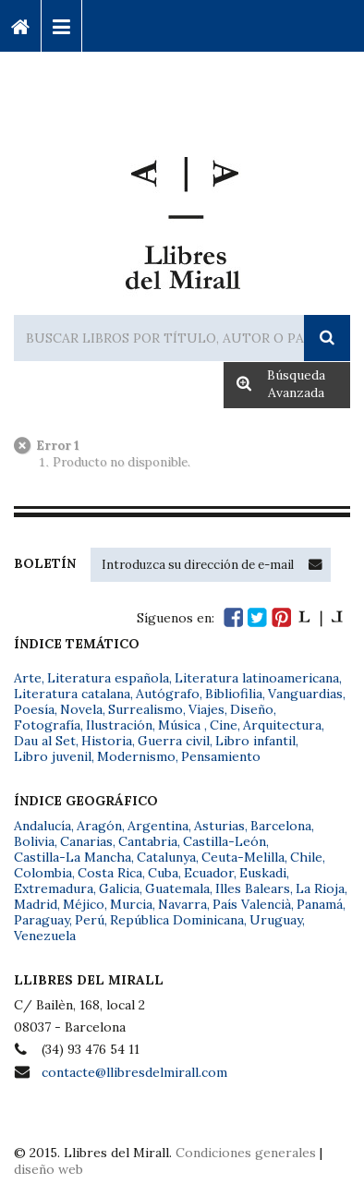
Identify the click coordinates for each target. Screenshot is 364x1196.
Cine (223, 725)
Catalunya (166, 857)
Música (181, 725)
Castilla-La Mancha (72, 857)
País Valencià (251, 904)
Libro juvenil (52, 756)
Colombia (43, 872)
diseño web (48, 1169)
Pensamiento (221, 756)
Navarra (182, 904)
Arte (28, 678)
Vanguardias (305, 693)
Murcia (131, 904)
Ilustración (119, 725)
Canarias (86, 841)
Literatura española (108, 678)
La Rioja (320, 888)
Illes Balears (252, 888)
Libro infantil (255, 740)
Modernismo (136, 756)
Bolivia (34, 841)
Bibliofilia (233, 693)
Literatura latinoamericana (257, 678)
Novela (81, 709)
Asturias (219, 825)
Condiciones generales (246, 1152)
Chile (306, 857)
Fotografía (47, 725)
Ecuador (209, 872)
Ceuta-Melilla (243, 857)
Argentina (157, 825)
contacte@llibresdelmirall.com (134, 1072)
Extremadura (53, 888)
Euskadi (262, 872)
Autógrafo (168, 693)
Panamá (320, 904)
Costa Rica (110, 872)
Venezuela (45, 935)
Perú (89, 920)
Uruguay (275, 920)
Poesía (34, 709)
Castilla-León (224, 841)
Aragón (99, 825)
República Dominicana (177, 920)
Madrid (35, 904)
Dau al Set (45, 740)
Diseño (251, 709)
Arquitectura (282, 725)
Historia (106, 740)
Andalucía (42, 825)
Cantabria (147, 841)
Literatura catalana (72, 693)
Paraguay (41, 920)
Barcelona (280, 825)
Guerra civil (174, 740)
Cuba (163, 872)
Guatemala (177, 888)
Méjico (83, 904)
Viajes (206, 709)
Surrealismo (145, 709)
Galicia (119, 888)
